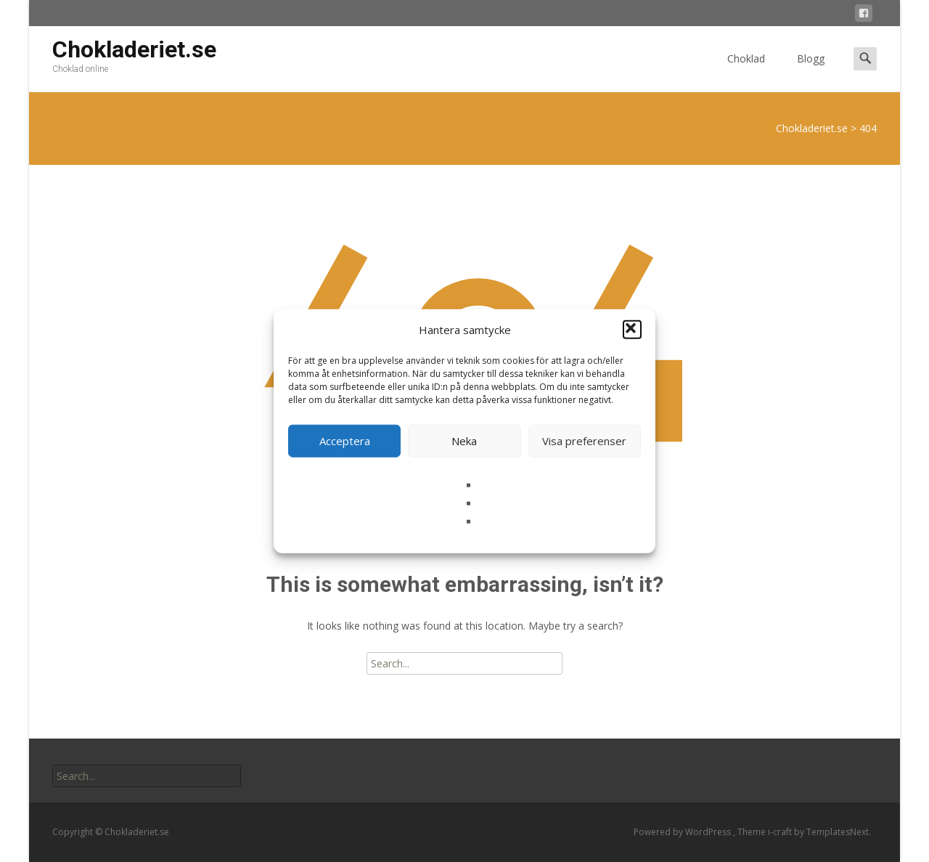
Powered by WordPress (683, 832)
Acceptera (344, 441)
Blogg (810, 72)
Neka (464, 441)
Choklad (746, 72)
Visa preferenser (584, 441)
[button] (632, 329)
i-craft (781, 832)
